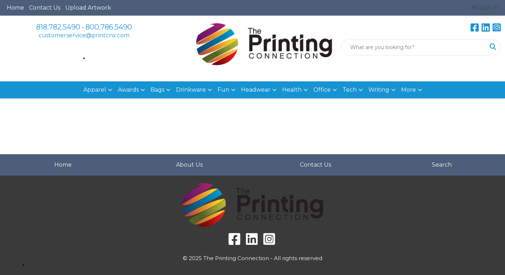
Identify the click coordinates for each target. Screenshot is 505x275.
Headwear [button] (255, 89)
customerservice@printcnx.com (84, 35)
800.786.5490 (109, 27)
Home (15, 7)
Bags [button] (157, 89)
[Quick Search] (413, 47)
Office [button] (322, 89)
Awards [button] (128, 89)
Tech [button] (349, 89)
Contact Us (44, 7)
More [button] (408, 89)
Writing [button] (378, 89)
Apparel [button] (94, 89)
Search (442, 164)
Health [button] (292, 89)
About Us (189, 164)
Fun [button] (223, 89)
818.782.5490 (58, 27)
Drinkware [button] (191, 89)
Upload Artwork (88, 7)
